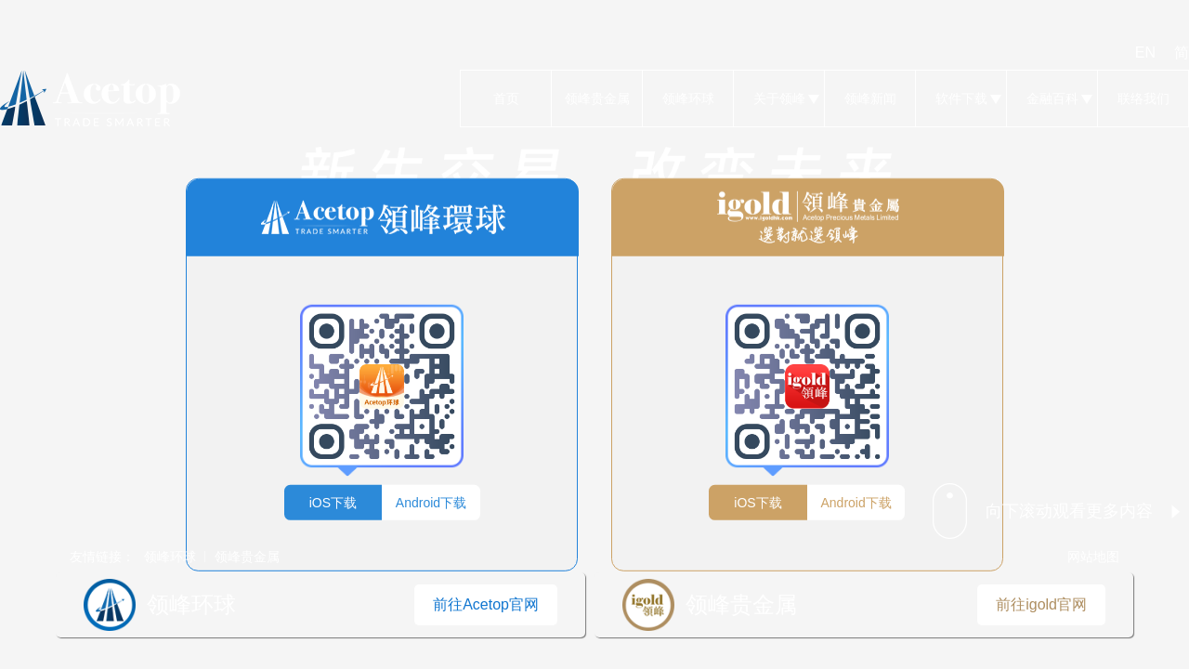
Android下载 (431, 501)
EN (1145, 52)
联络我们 (1143, 98)
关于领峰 (779, 98)
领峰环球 (688, 98)
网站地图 (1093, 556)
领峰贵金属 (597, 98)
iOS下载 (333, 501)
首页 (506, 98)
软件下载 (961, 98)
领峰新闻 (870, 98)
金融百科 (1052, 98)
